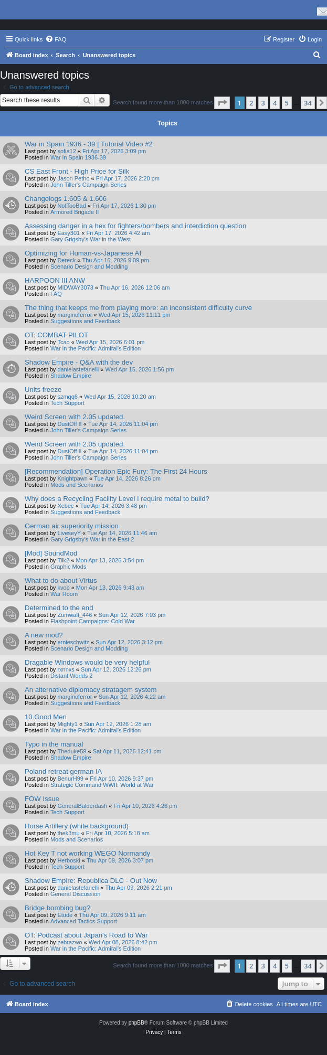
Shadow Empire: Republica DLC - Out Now (91, 881)
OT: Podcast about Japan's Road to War (86, 935)
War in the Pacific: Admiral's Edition (95, 348)
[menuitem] (55, 39)
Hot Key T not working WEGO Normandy (87, 853)
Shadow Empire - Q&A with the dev (79, 362)
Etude (64, 915)
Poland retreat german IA (63, 771)
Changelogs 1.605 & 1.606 (66, 199)
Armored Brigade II (74, 212)
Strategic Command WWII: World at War (102, 785)
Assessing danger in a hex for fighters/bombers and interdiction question (135, 226)
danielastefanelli (78, 369)
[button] (222, 103)
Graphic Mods (68, 566)
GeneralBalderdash (82, 806)
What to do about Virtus (61, 580)
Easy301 (68, 233)
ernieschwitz (73, 642)
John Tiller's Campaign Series (88, 185)
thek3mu (68, 833)
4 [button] (275, 103)
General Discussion (75, 894)
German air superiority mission (72, 526)
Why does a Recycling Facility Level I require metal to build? (117, 499)
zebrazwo (69, 942)
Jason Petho (73, 178)
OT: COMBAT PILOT (56, 335)
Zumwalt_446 (74, 615)
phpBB (136, 1023)
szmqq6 (67, 396)
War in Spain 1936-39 (78, 157)
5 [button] (287, 103)
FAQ (56, 294)
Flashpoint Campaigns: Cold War (92, 621)
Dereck (66, 260)
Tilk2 (63, 560)
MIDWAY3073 (75, 287)
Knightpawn (72, 478)
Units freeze (43, 389)
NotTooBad (71, 206)
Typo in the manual (54, 744)
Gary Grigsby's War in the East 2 (92, 539)
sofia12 (66, 151)
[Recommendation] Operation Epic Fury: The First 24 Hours (116, 471)
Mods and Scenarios (76, 485)
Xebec (65, 506)
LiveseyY (69, 533)
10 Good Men (46, 717)
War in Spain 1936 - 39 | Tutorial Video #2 (89, 144)
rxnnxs (65, 669)
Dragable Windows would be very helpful (87, 662)
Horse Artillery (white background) (77, 826)
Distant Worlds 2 (71, 676)
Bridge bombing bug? (57, 908)
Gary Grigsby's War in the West (90, 239)
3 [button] (263, 103)
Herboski (68, 860)
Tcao (63, 342)
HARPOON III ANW (55, 280)
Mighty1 (67, 724)
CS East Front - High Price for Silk (77, 171)
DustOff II (69, 424)
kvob (63, 587)
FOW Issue (42, 799)
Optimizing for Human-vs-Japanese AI (83, 253)
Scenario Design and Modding (89, 266)
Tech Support (67, 403)
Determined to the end (59, 608)
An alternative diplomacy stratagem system (90, 690)
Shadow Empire (70, 375)
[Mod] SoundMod (51, 553)
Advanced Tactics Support (83, 921)
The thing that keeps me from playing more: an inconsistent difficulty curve (138, 308)
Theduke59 (71, 751)
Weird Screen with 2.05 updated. (75, 417)
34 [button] (308, 103)
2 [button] (251, 103)
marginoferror (74, 315)
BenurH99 (70, 778)
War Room (64, 594)
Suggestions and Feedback (85, 321)
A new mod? (44, 635)
